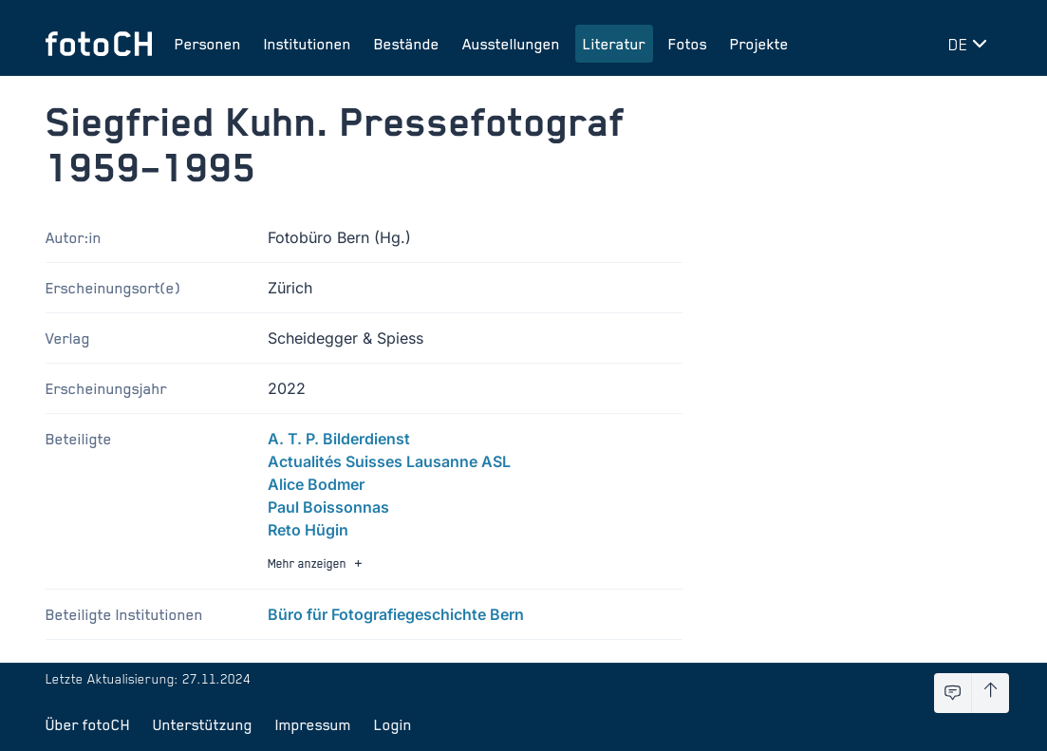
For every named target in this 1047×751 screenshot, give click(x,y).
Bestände (406, 43)
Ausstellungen (511, 43)
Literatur (614, 43)
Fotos (687, 43)
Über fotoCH (88, 724)
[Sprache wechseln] (971, 44)
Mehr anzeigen (317, 563)
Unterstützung (202, 724)
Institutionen (307, 43)
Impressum (313, 724)
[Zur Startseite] (99, 43)
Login (393, 724)
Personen (208, 43)
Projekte (759, 43)
